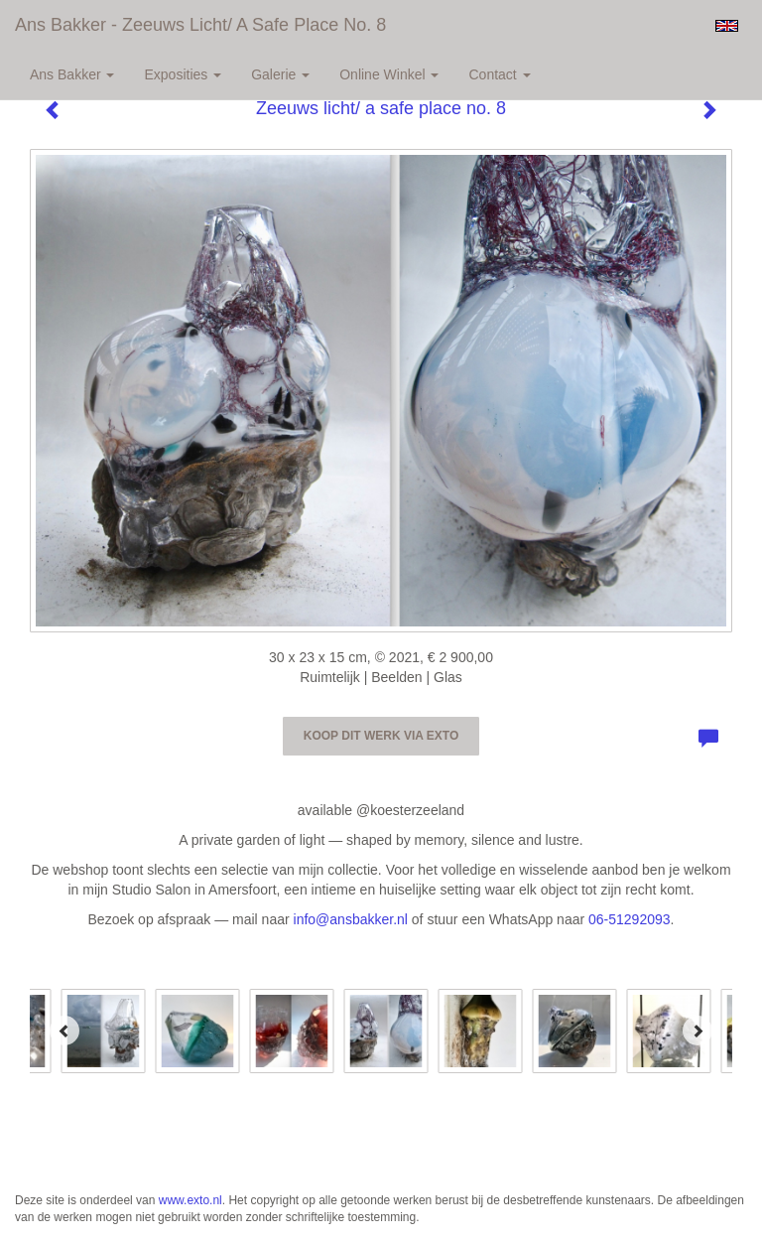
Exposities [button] (182, 74)
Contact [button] (499, 74)
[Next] (697, 1030)
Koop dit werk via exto (381, 736)
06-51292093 (629, 919)
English (726, 26)
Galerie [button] (280, 74)
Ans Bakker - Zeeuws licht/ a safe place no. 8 (200, 25)
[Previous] (64, 1030)
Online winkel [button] (389, 74)
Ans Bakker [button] (72, 74)
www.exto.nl (190, 1200)
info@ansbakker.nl (351, 919)
